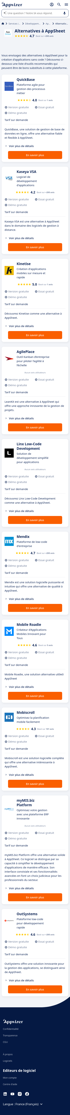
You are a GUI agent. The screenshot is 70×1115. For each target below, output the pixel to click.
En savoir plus (35, 155)
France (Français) (30, 1104)
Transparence (10, 1035)
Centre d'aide (10, 1084)
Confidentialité (10, 1029)
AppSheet (48, 23)
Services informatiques (15, 23)
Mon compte (10, 1077)
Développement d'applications (33, 23)
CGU (5, 1042)
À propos (8, 1054)
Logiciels (7, 1060)
